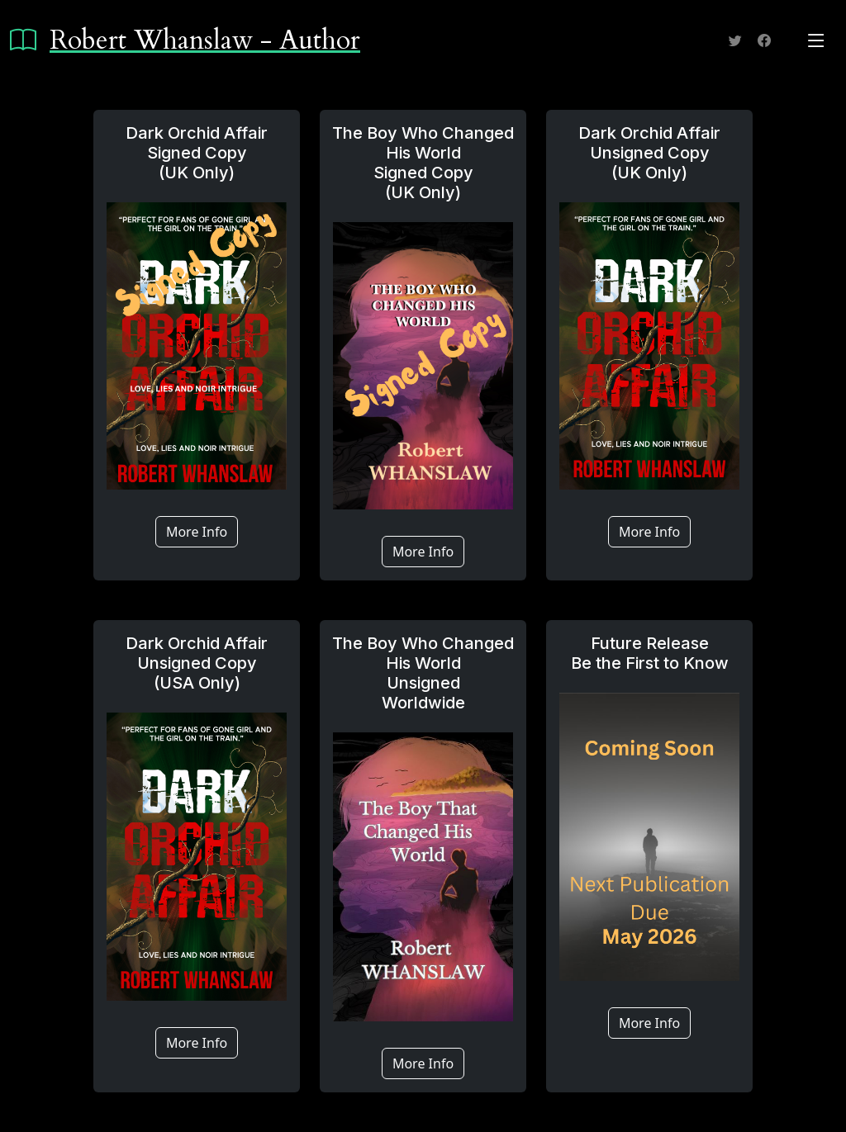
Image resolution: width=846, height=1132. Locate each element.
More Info (196, 532)
